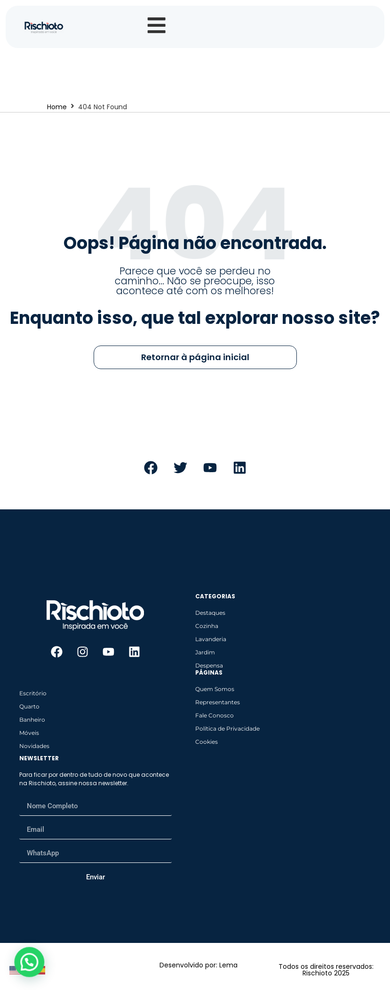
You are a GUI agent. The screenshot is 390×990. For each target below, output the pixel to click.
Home (57, 110)
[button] (29, 962)
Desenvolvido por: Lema (198, 968)
